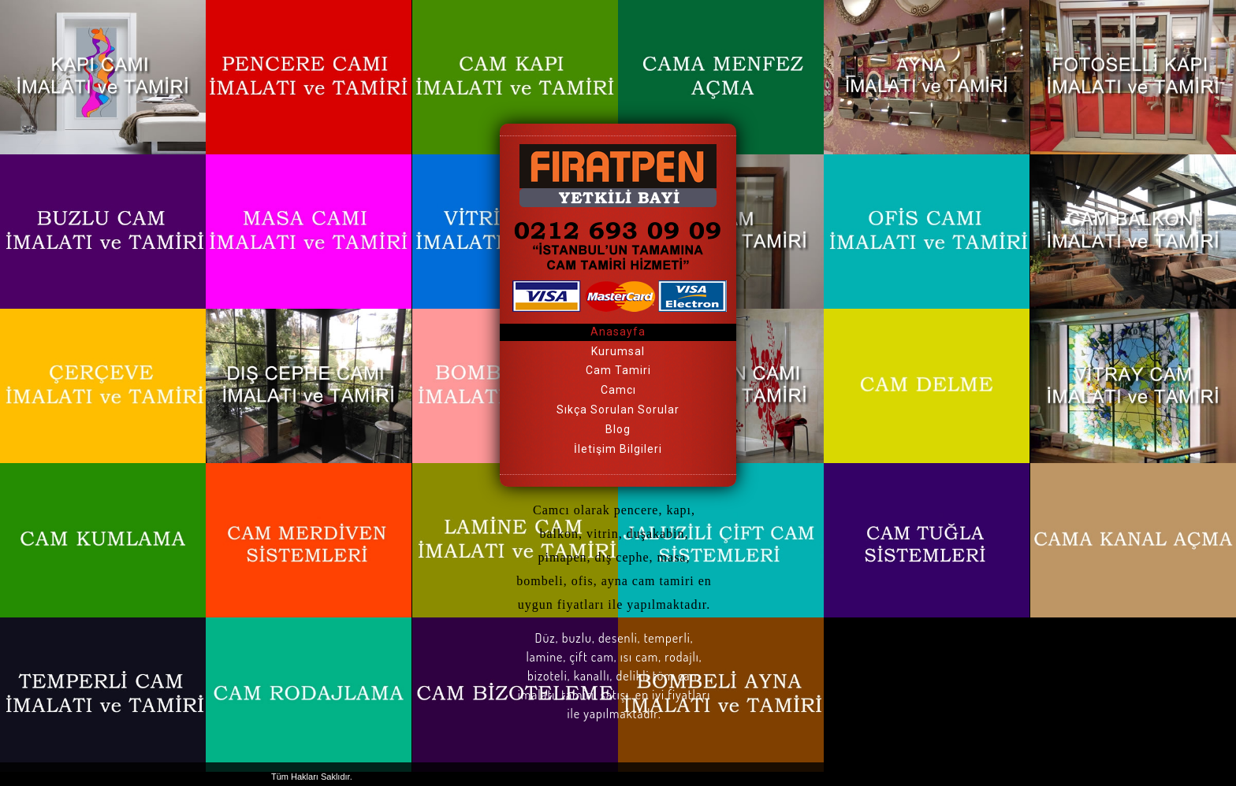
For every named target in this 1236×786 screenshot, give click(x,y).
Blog (618, 429)
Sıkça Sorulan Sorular (618, 409)
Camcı (618, 390)
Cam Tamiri (618, 370)
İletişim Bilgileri (618, 449)
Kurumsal (618, 351)
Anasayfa (618, 331)
